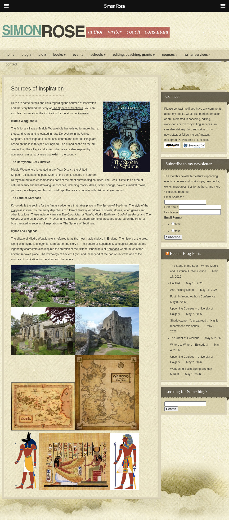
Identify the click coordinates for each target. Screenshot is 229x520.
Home (10, 54)
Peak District (64, 169)
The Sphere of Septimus (67, 108)
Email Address (174, 197)
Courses (169, 54)
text (177, 231)
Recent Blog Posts (185, 253)
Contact (12, 64)
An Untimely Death (182, 290)
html (178, 224)
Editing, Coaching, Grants (134, 54)
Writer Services (197, 54)
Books (59, 54)
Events (78, 54)
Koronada (17, 205)
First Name (171, 207)
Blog (26, 54)
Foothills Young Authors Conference (193, 296)
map (14, 210)
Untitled (175, 283)
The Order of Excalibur (184, 338)
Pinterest (83, 113)
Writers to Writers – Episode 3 (189, 344)
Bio (42, 54)
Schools (98, 54)
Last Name (171, 212)
